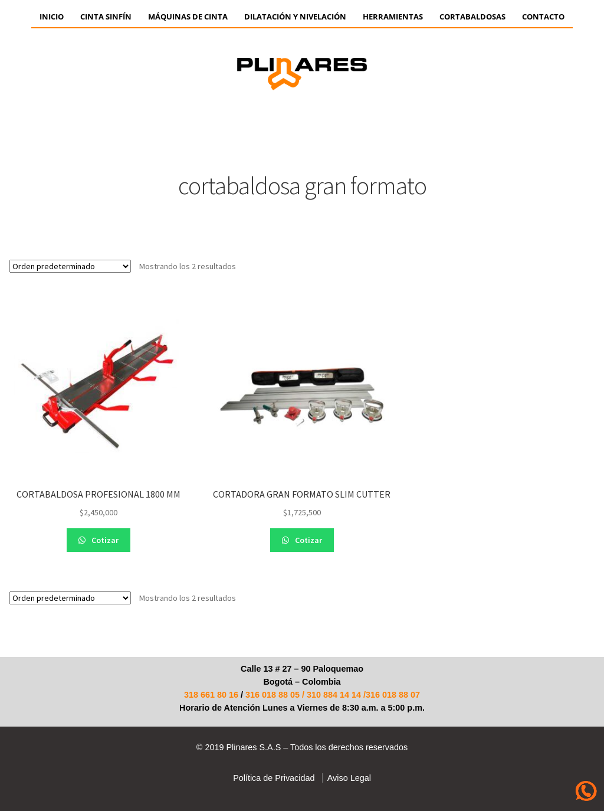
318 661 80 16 (211, 694)
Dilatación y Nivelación (295, 16)
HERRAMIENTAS (393, 16)
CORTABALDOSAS (472, 16)
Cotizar (104, 540)
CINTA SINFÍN (106, 16)
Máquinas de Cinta (188, 16)
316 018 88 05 (272, 694)
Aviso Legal (347, 778)
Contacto (543, 16)
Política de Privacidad (273, 778)
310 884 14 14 (334, 694)
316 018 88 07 (393, 694)
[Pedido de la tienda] (70, 266)
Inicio (52, 16)
